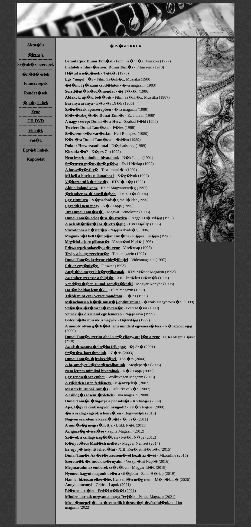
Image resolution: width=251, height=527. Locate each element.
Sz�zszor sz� (88, 133)
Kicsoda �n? (76, 151)
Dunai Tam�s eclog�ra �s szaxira (96, 218)
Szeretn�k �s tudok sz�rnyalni (94, 461)
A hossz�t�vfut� (81, 170)
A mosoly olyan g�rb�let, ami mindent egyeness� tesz (113, 326)
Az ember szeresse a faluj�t (89, 278)
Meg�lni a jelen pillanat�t (87, 242)
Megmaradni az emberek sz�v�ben (97, 467)
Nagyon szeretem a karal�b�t (92, 419)
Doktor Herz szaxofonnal (86, 145)
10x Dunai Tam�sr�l (84, 212)
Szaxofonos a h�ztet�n (86, 230)
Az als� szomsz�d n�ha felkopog (95, 347)
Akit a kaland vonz (81, 188)
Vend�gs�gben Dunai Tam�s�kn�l (99, 284)
